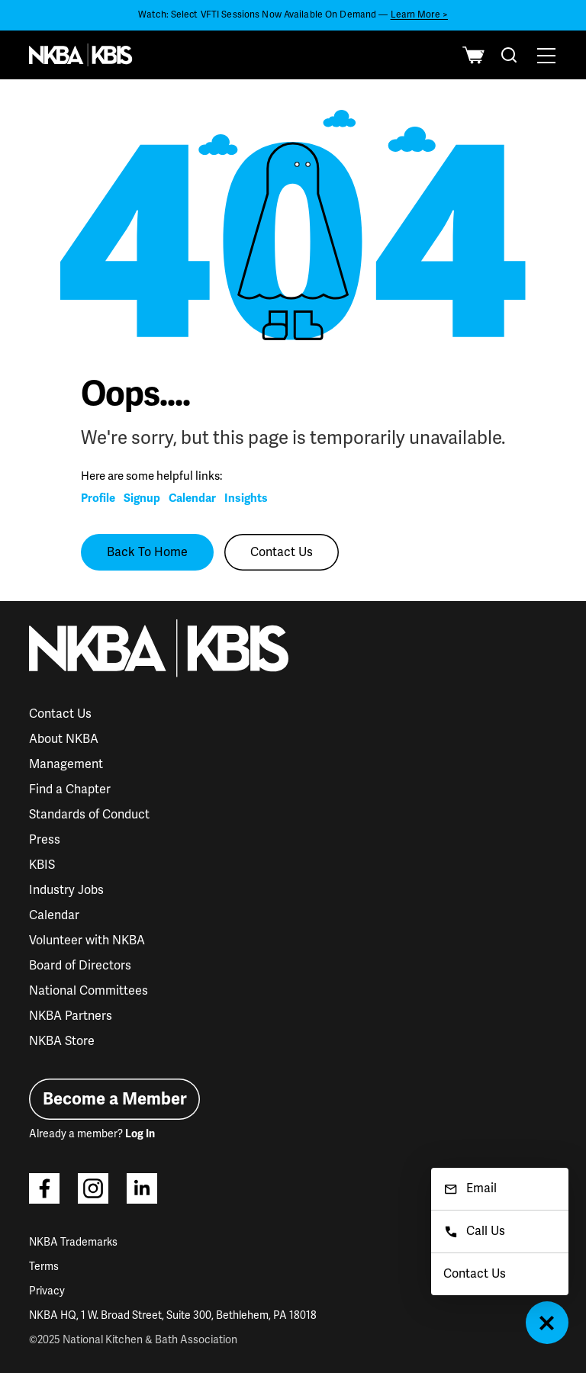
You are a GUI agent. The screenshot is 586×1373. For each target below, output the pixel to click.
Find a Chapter (70, 789)
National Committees (88, 990)
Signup (142, 498)
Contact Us (281, 552)
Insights (246, 498)
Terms (44, 1266)
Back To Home (147, 552)
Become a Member (115, 1098)
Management (66, 764)
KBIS (42, 865)
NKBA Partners (70, 1016)
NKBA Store (62, 1041)
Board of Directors (80, 965)
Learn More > (419, 15)
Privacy (47, 1291)
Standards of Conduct (89, 814)
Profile (98, 498)
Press (44, 839)
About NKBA (63, 739)
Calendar (192, 498)
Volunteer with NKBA (87, 940)
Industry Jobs (66, 890)
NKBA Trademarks (73, 1242)
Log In (140, 1133)
